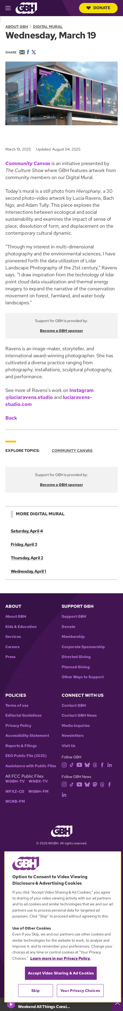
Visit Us (68, 746)
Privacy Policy (18, 725)
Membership (73, 636)
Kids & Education (21, 626)
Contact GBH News (79, 715)
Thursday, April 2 (27, 558)
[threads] (95, 764)
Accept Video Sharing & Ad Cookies (61, 973)
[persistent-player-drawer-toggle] (117, 1004)
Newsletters (73, 735)
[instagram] (64, 764)
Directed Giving (76, 657)
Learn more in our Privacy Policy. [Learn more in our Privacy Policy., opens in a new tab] (60, 958)
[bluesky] (87, 764)
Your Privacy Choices (80, 990)
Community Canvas (72, 450)
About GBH (16, 26)
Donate (98, 7)
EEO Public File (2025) (26, 755)
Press (10, 657)
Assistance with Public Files (30, 766)
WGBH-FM (38, 791)
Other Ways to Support (83, 677)
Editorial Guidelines (23, 715)
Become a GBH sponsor (61, 330)
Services (13, 636)
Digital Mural (48, 26)
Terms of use (16, 705)
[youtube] (79, 764)
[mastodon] (95, 784)
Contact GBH (74, 705)
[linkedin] (109, 764)
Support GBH (74, 616)
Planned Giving (76, 667)
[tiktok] (71, 764)
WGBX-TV (38, 781)
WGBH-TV (15, 781)
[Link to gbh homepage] (26, 7)
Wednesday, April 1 (28, 571)
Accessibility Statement (27, 735)
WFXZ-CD (14, 791)
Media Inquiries (76, 725)
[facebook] (102, 764)
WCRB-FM (15, 801)
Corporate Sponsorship (83, 647)
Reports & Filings (21, 746)
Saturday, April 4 (27, 531)
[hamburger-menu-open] (10, 8)
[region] (62, 926)
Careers (12, 647)
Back (11, 418)
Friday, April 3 (24, 544)
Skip (35, 990)
